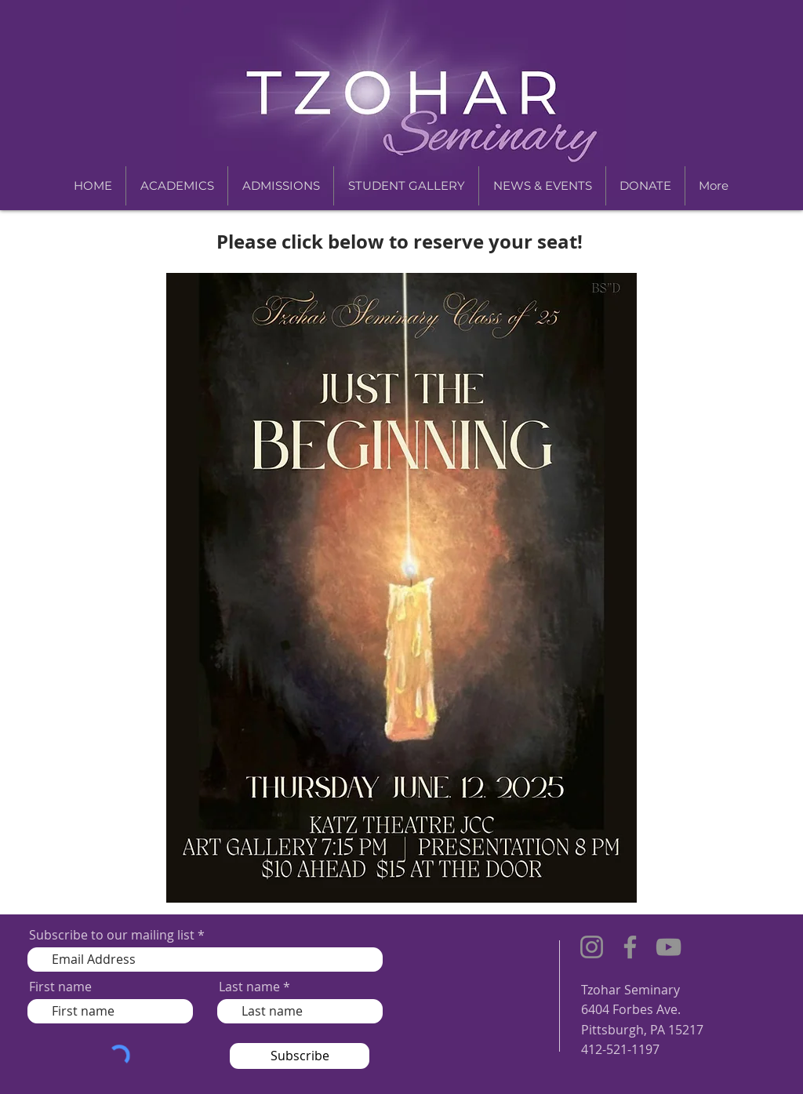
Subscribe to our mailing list (111, 935)
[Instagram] (591, 947)
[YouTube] (668, 947)
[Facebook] (630, 947)
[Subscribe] (299, 1056)
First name (60, 986)
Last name (249, 986)
